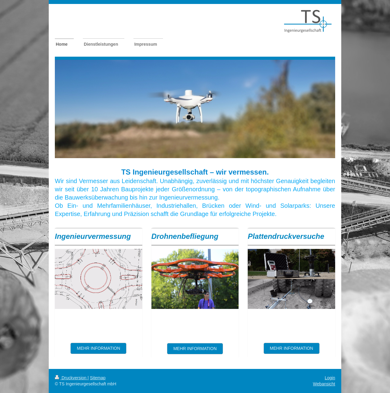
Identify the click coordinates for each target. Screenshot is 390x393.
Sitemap (97, 377)
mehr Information (195, 348)
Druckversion (71, 377)
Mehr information (98, 348)
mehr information (291, 348)
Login (330, 377)
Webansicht (324, 383)
